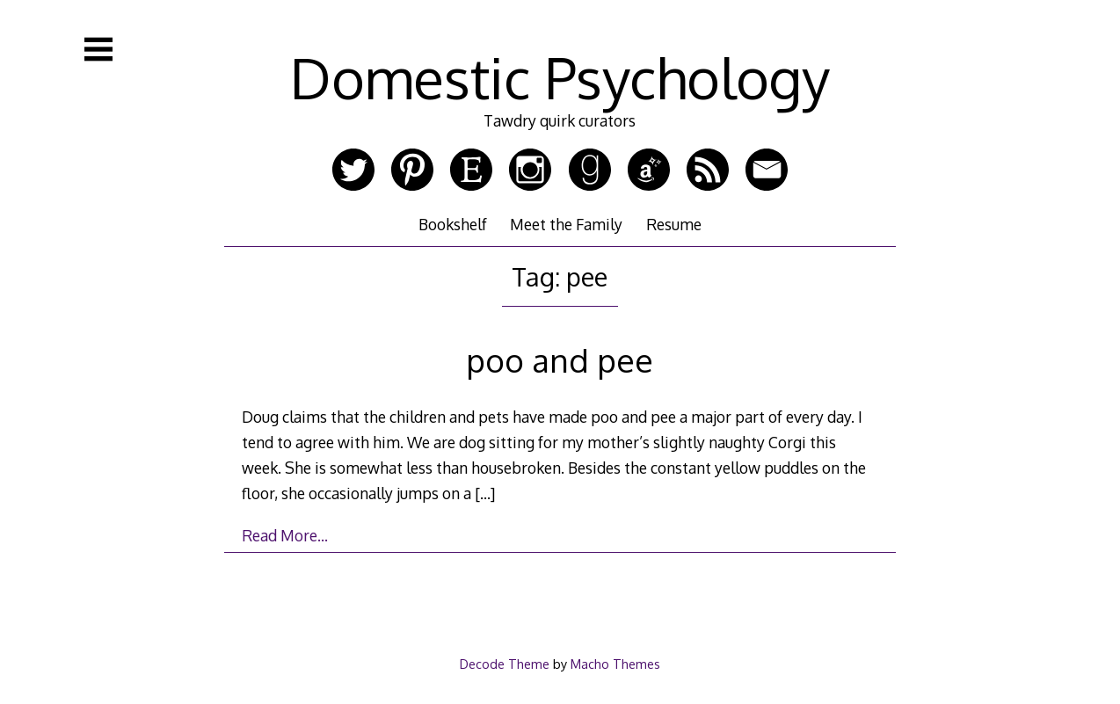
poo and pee (559, 360)
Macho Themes (615, 663)
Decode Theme (504, 663)
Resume (674, 224)
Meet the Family (566, 224)
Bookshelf (452, 224)
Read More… (285, 535)
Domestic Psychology (560, 76)
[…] (485, 493)
